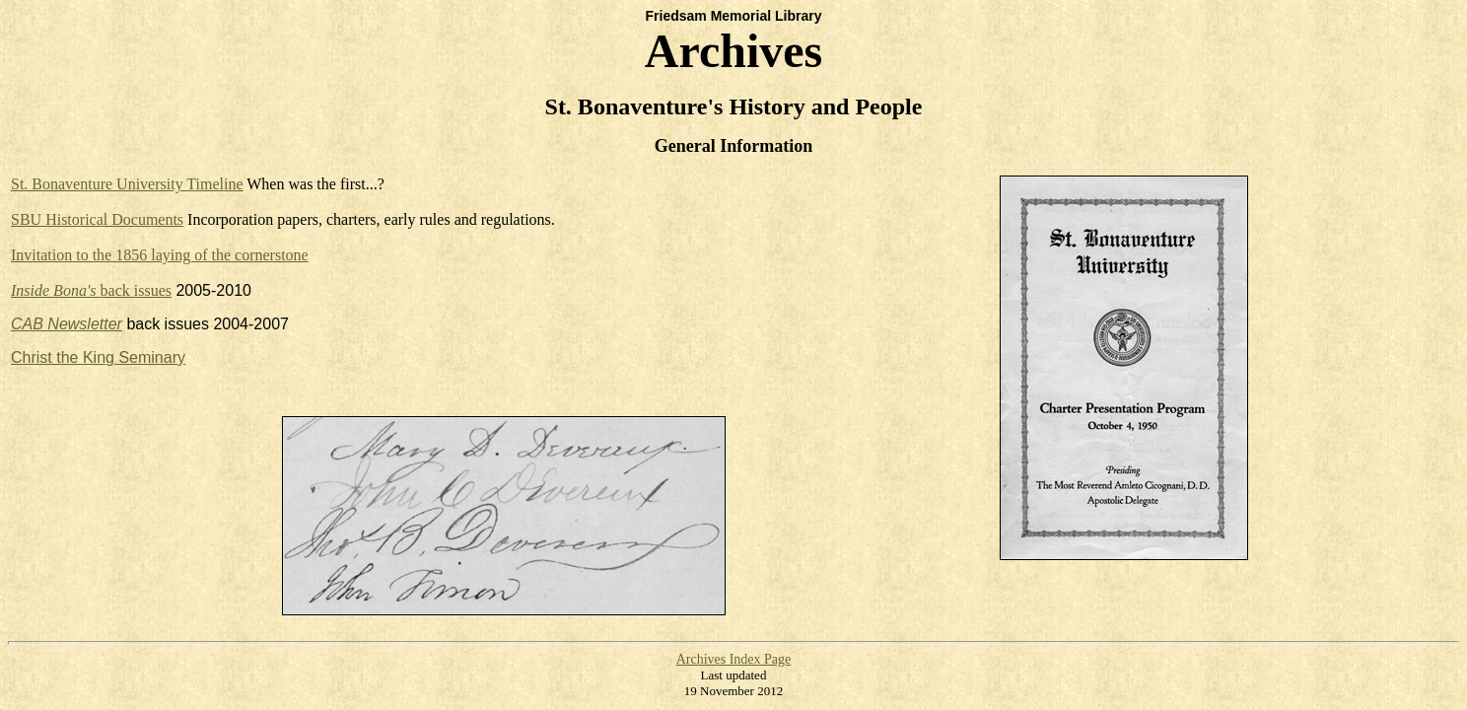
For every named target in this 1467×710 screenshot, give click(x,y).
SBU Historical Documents (97, 219)
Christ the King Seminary (98, 357)
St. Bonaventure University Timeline (127, 184)
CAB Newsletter (66, 324)
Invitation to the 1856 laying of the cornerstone (160, 255)
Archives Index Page (734, 659)
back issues (91, 290)
